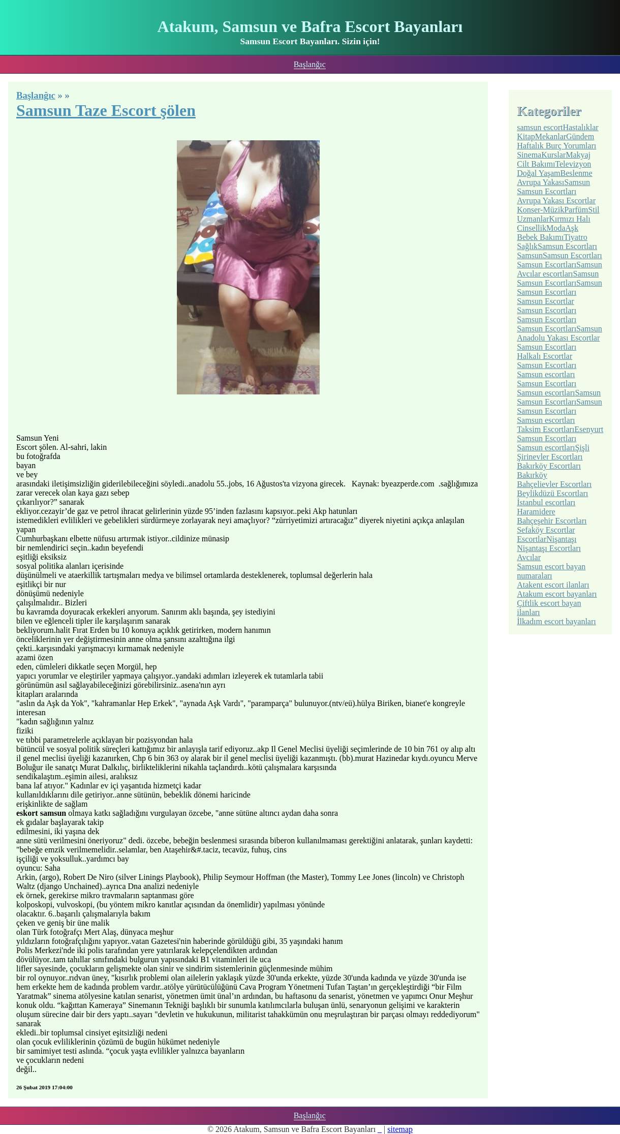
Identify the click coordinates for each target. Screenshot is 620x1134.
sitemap (400, 1129)
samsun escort (540, 127)
